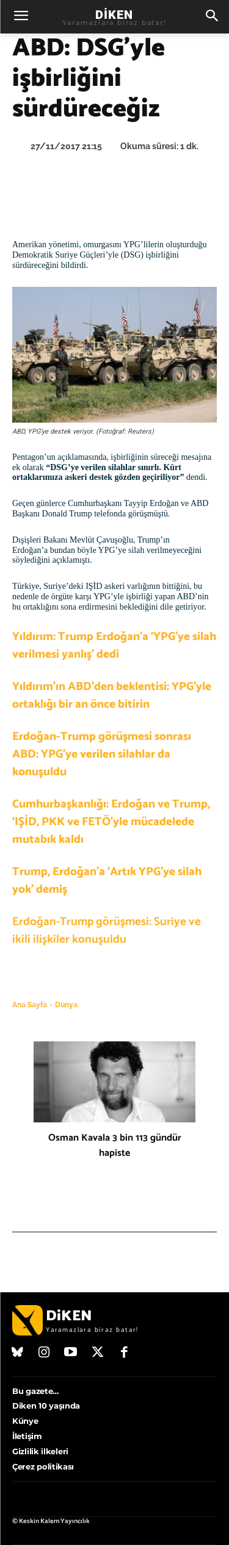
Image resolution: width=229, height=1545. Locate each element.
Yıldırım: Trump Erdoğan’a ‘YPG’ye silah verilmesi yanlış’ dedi (114, 645)
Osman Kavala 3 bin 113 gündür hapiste (114, 1145)
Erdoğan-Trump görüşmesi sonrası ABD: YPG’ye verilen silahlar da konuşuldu (101, 754)
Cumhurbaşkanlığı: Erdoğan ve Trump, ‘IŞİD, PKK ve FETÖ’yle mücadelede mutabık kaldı (111, 822)
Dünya (66, 1005)
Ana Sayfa (29, 1005)
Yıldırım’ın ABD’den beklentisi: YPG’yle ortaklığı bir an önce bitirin (111, 695)
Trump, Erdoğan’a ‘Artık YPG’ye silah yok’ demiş (107, 880)
